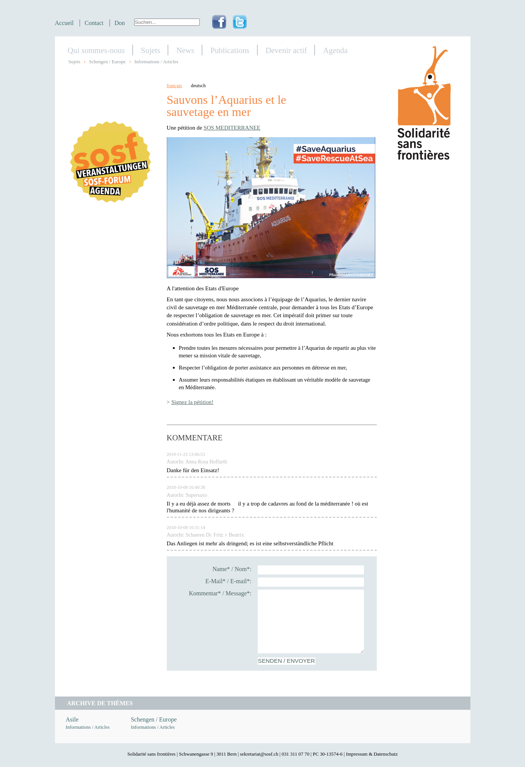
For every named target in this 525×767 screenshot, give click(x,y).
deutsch (198, 85)
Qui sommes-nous (96, 50)
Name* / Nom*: (231, 569)
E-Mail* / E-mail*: (228, 581)
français (174, 85)
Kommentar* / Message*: (220, 593)
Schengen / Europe (107, 61)
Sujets (150, 50)
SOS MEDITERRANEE (232, 127)
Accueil (64, 23)
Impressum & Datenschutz (372, 754)
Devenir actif (286, 50)
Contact (94, 23)
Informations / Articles (156, 61)
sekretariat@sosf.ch (259, 754)
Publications (229, 50)
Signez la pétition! (192, 402)
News (185, 50)
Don (119, 23)
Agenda (335, 50)
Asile (72, 719)
